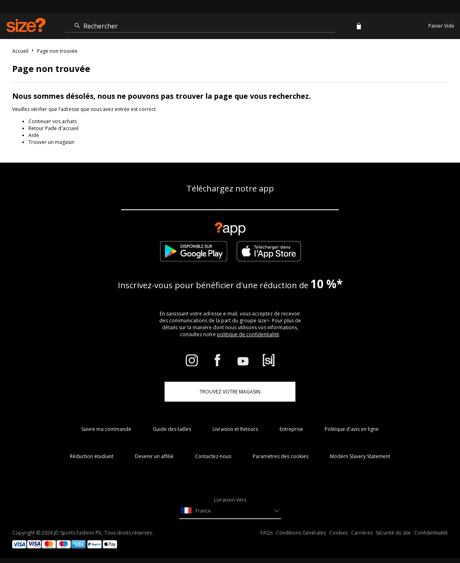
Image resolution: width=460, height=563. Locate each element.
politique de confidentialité (248, 334)
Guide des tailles (172, 429)
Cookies (338, 532)
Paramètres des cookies (280, 456)
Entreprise (291, 429)
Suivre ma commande (106, 429)
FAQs (266, 532)
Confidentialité (431, 532)
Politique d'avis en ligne (352, 429)
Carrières (362, 532)
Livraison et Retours (235, 429)
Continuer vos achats (52, 121)
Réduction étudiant (91, 456)
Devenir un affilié (154, 456)
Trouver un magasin (51, 142)
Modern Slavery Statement (360, 456)
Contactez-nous (213, 456)
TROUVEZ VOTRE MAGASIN (230, 391)
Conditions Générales (301, 532)
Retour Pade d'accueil (53, 128)
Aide (33, 135)
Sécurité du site (393, 532)
